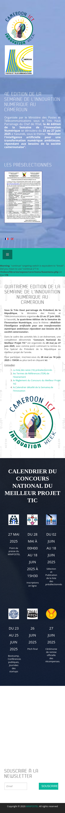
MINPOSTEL (32, 806)
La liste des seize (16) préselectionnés (32, 370)
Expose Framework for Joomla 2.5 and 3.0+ (32, 253)
